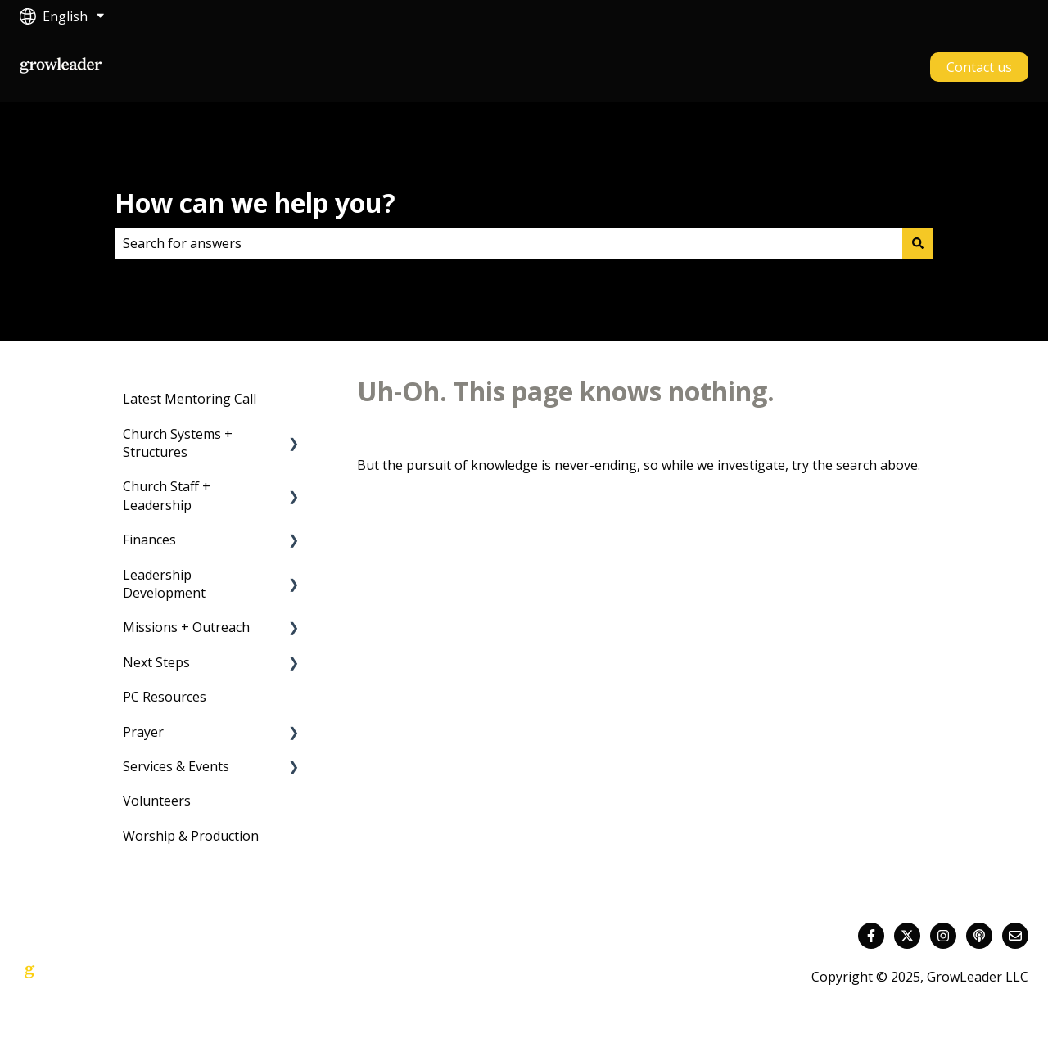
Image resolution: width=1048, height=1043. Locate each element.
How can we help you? (255, 202)
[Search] (917, 243)
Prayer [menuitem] (143, 732)
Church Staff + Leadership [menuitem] (166, 495)
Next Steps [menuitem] (156, 662)
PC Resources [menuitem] (164, 697)
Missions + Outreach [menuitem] (186, 627)
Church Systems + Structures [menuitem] (178, 443)
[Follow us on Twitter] (907, 936)
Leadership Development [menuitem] (164, 584)
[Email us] (1015, 936)
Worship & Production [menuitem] (191, 836)
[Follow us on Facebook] (871, 936)
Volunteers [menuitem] (157, 801)
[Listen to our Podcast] (979, 936)
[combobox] (508, 243)
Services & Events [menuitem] (176, 766)
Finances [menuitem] (149, 540)
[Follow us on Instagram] (943, 936)
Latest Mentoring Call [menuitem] (189, 399)
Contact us (979, 67)
